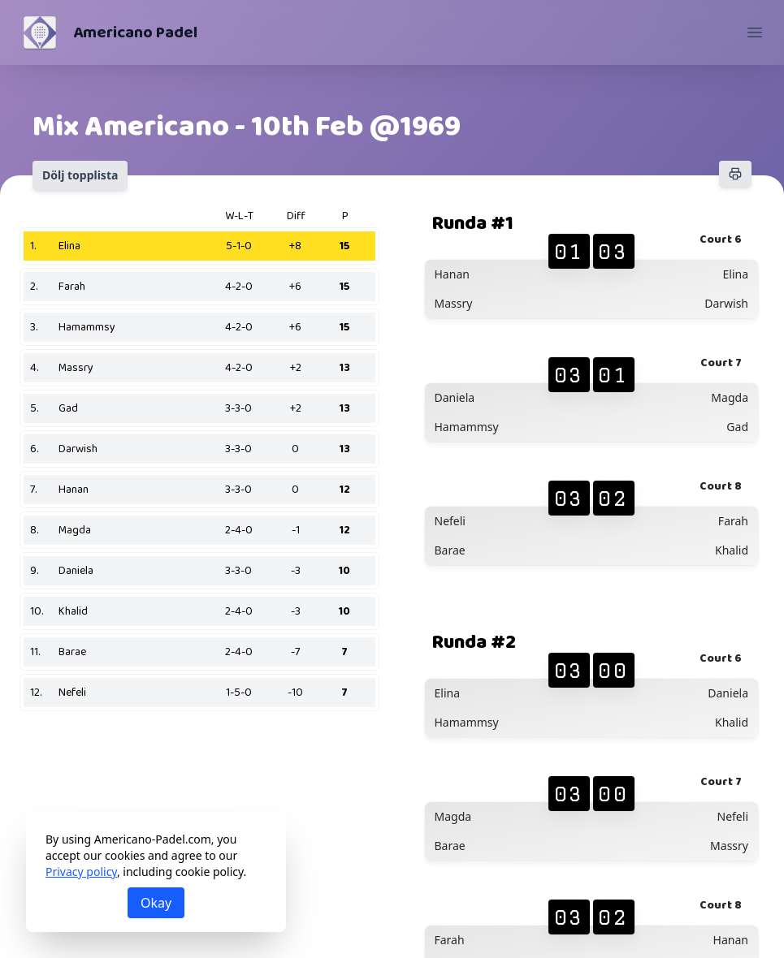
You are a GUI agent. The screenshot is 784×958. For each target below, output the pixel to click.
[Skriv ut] (735, 174)
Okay (156, 903)
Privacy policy (81, 871)
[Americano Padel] (39, 32)
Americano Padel (135, 32)
